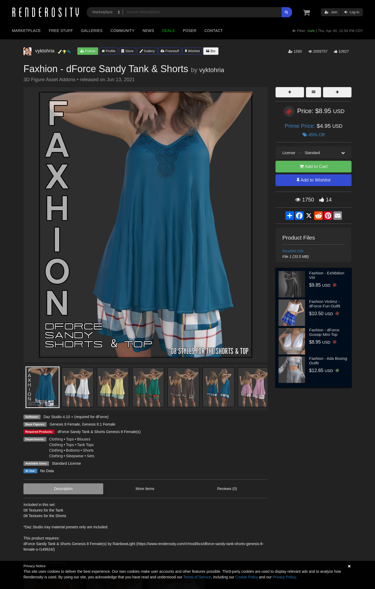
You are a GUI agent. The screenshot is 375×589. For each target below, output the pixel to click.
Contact (213, 30)
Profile (108, 51)
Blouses (83, 439)
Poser (189, 30)
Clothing (56, 439)
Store (127, 51)
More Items (145, 489)
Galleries (91, 30)
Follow (87, 51)
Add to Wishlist (313, 180)
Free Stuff (61, 30)
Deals (168, 30)
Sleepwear (74, 456)
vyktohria (211, 70)
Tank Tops (85, 445)
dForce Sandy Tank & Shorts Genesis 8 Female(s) (99, 432)
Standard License (66, 463)
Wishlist (192, 51)
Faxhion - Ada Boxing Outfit (328, 360)
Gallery (147, 51)
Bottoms (72, 450)
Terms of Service (197, 577)
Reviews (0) (227, 489)
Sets (90, 456)
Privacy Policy (284, 577)
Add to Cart (314, 166)
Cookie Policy (246, 577)
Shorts (88, 450)
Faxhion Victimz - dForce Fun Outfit (324, 303)
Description (63, 489)
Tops (70, 439)
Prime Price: (301, 126)
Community (123, 30)
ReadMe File (293, 251)
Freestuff (170, 51)
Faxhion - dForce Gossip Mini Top (324, 332)
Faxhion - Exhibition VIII (326, 275)
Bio (210, 51)
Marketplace (26, 30)
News (148, 30)
